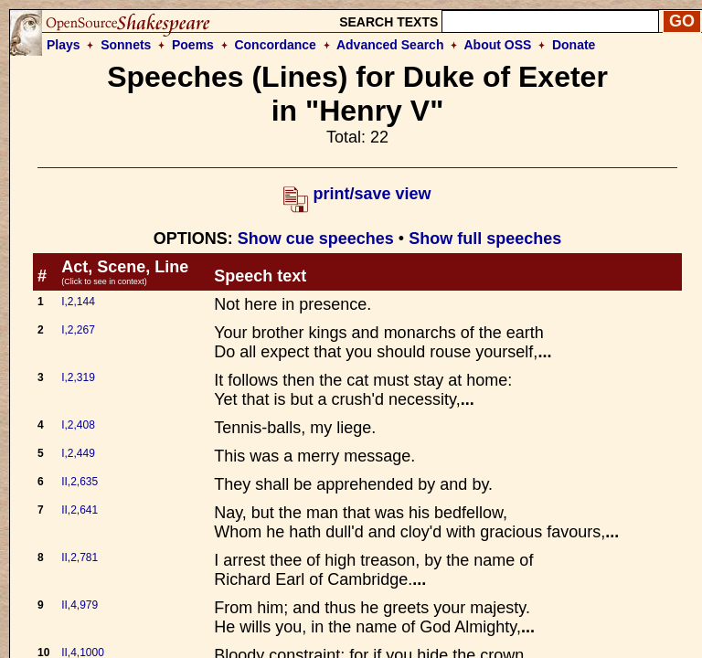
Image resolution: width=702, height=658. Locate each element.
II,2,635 (79, 481)
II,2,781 (79, 557)
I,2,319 (78, 377)
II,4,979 (79, 605)
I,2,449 (78, 453)
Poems (193, 44)
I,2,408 (78, 425)
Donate (573, 44)
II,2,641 (79, 510)
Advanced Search (390, 44)
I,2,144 (78, 301)
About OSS (498, 44)
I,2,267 (78, 330)
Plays (63, 44)
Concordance (274, 44)
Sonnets (126, 44)
